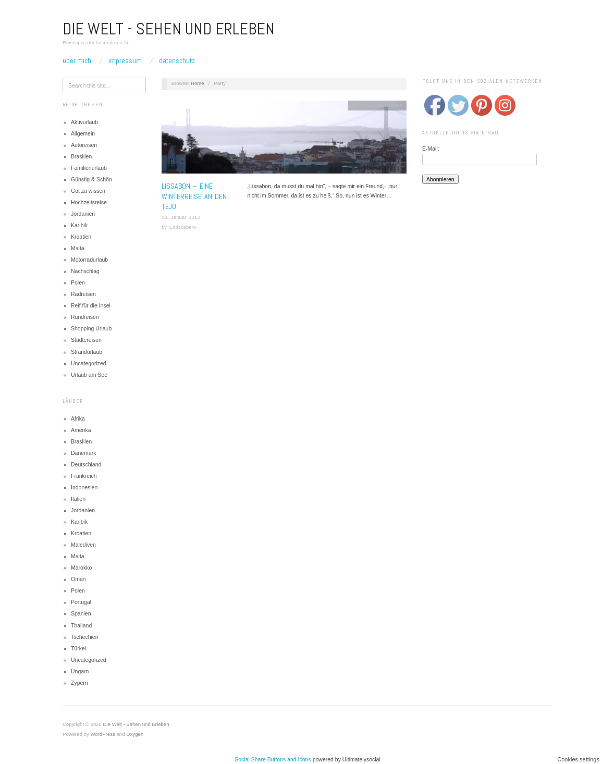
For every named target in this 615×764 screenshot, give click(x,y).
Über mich (77, 60)
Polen (78, 282)
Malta (77, 248)
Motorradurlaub (89, 259)
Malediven (83, 544)
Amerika (81, 430)
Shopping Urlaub (91, 328)
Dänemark (83, 453)
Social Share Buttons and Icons (273, 759)
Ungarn (80, 671)
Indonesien (84, 487)
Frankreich (84, 476)
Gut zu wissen (88, 191)
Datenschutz (177, 60)
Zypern (79, 683)
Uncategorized (88, 363)
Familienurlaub (89, 168)
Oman (78, 579)
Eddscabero (182, 227)
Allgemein (83, 133)
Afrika (78, 418)
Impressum (125, 60)
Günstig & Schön (91, 179)
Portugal (81, 602)
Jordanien (83, 214)
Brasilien (81, 156)
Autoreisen (84, 145)
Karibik (79, 225)
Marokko (81, 567)
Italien (78, 499)
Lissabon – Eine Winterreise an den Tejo (194, 196)
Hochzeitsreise (89, 202)
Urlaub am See (89, 375)
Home (197, 83)
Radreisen (83, 294)
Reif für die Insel (90, 305)
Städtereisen (86, 340)
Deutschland (86, 464)
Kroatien (81, 236)
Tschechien (85, 637)
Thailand (81, 625)
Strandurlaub (86, 352)
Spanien (81, 613)
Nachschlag (85, 271)
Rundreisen (85, 317)
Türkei (78, 648)
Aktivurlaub (84, 122)
